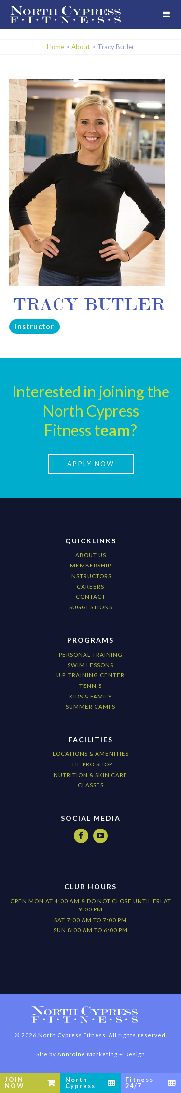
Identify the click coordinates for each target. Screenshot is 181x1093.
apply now (90, 464)
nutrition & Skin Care (90, 775)
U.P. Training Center (90, 675)
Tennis (90, 686)
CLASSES (91, 785)
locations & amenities (91, 754)
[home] (65, 14)
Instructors (90, 576)
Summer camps (90, 706)
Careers (90, 586)
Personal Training (91, 654)
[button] (166, 14)
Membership (90, 565)
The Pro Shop (90, 764)
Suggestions (90, 607)
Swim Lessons (90, 665)
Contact (91, 596)
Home (55, 47)
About (80, 47)
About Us (90, 555)
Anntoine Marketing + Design (101, 1054)
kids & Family (90, 696)
